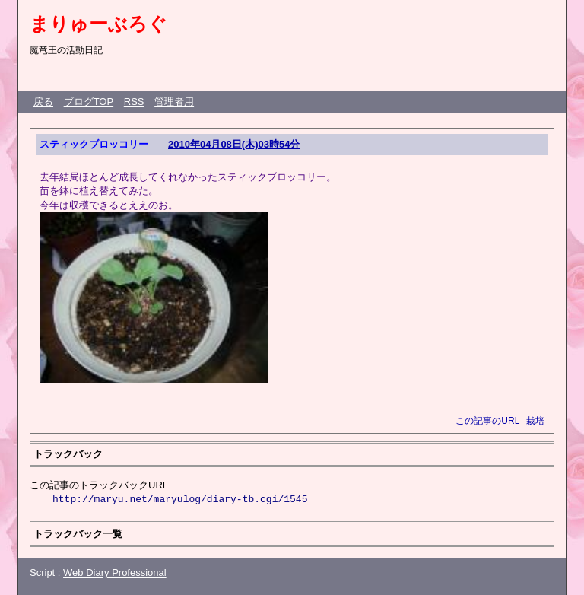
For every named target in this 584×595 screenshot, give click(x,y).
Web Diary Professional (115, 572)
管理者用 (174, 101)
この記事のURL (487, 420)
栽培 (535, 420)
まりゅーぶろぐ (98, 23)
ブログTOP (89, 101)
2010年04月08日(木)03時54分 (234, 144)
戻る (43, 101)
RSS (134, 101)
